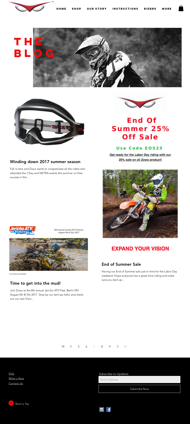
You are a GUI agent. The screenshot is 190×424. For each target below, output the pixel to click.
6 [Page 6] (86, 346)
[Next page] (117, 346)
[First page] (63, 346)
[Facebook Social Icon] (108, 409)
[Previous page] (71, 346)
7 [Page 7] (94, 346)
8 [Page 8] (102, 346)
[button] (181, 8)
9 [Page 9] (110, 346)
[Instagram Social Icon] (101, 409)
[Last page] (125, 346)
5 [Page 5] (78, 346)
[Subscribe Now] (139, 389)
